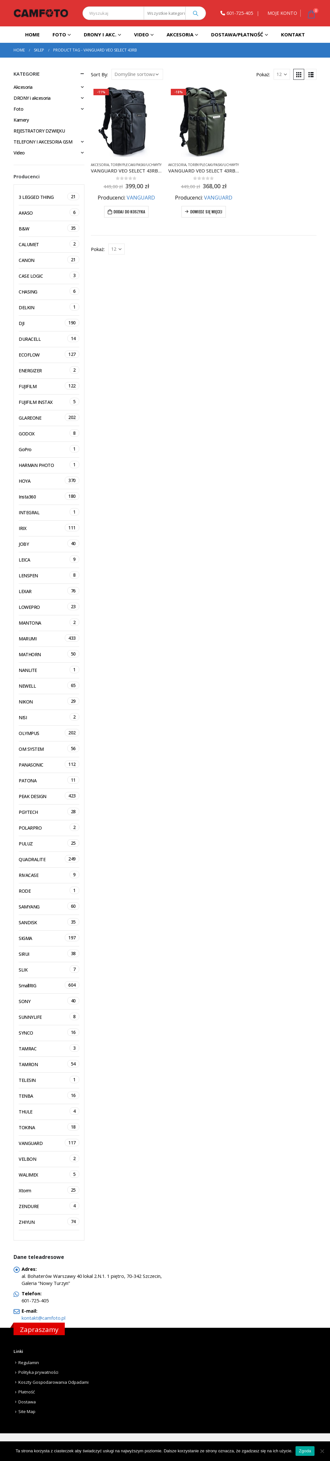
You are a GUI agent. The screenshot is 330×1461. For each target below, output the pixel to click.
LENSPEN (49, 575)
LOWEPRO (49, 606)
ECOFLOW (49, 354)
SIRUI (49, 953)
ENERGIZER (49, 370)
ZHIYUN (49, 1221)
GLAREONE (49, 417)
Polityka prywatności (38, 1372)
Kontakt (293, 34)
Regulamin (28, 1362)
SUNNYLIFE (49, 1016)
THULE (49, 1111)
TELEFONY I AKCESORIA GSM (43, 142)
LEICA (49, 559)
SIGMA (49, 937)
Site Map (26, 1411)
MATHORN (49, 653)
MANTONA (49, 622)
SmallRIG (49, 985)
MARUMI (49, 638)
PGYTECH (49, 811)
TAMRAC (49, 1048)
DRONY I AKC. (100, 34)
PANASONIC (49, 764)
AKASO (49, 212)
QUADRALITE (49, 858)
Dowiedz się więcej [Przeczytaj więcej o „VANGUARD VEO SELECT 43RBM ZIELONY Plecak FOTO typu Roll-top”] (206, 211)
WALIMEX (49, 1174)
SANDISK (49, 922)
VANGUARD (141, 197)
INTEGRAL (49, 512)
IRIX (49, 527)
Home (32, 34)
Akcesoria (180, 34)
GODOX (49, 433)
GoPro (49, 448)
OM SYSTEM (49, 748)
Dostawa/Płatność (237, 34)
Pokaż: (263, 74)
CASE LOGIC (49, 275)
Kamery (21, 120)
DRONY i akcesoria (32, 98)
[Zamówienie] (137, 74)
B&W (49, 228)
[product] (126, 121)
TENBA (49, 1095)
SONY (49, 1000)
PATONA (49, 780)
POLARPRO (49, 827)
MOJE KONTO (282, 13)
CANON (49, 259)
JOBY (49, 543)
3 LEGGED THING (49, 196)
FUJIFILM (49, 385)
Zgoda (305, 1450)
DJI (49, 322)
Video (141, 34)
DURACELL (49, 338)
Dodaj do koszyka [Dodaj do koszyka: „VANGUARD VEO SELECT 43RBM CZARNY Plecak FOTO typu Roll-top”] (129, 211)
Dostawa (27, 1402)
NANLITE (49, 669)
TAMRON (49, 1063)
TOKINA (49, 1127)
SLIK (49, 969)
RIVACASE (49, 874)
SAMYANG (49, 906)
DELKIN (49, 307)
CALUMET (49, 243)
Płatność (26, 1392)
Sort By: (99, 74)
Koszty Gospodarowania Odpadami (53, 1382)
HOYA (49, 480)
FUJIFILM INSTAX (49, 401)
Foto (59, 34)
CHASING (49, 291)
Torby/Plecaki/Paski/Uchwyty (136, 165)
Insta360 (49, 496)
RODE (49, 890)
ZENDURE (49, 1205)
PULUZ (49, 843)
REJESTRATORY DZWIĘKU (39, 131)
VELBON (49, 1158)
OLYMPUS (49, 732)
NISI (49, 717)
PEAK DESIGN (49, 795)
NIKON (49, 701)
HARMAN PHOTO (49, 464)
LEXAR (49, 590)
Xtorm (49, 1190)
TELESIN (49, 1079)
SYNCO (49, 1032)
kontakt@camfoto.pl (43, 1318)
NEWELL (49, 685)
